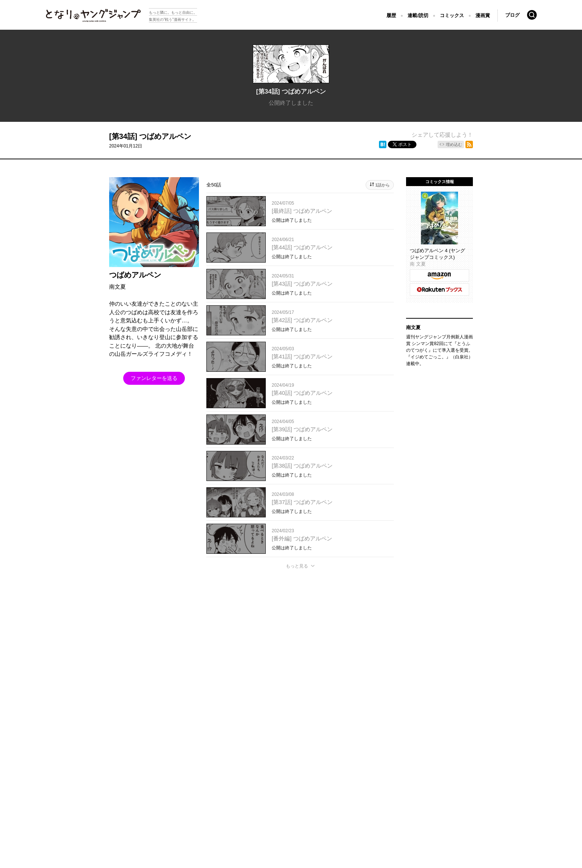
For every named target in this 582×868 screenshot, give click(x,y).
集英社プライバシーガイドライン (146, 759)
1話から (382, 185)
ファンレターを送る (154, 378)
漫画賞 (482, 15)
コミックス (452, 15)
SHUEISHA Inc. (72, 770)
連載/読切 (418, 15)
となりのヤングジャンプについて (71, 759)
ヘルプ (195, 759)
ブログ (512, 15)
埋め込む (454, 144)
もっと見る (297, 566)
